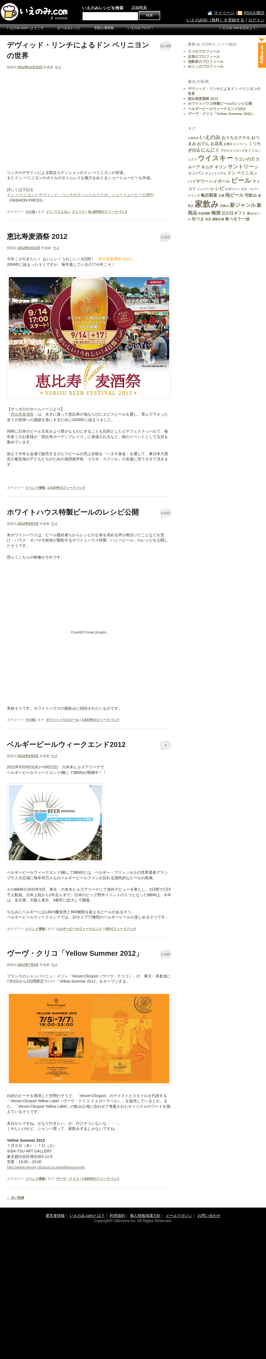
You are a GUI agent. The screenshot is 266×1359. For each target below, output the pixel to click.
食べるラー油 (237, 219)
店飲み (224, 205)
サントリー (241, 166)
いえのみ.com (34, 11)
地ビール (234, 195)
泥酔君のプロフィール (205, 62)
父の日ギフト (233, 213)
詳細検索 (139, 7)
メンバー (203, 189)
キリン (220, 167)
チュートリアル (215, 173)
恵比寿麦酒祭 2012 (37, 236)
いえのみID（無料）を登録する (215, 20)
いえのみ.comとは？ (87, 1215)
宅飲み (251, 195)
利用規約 (117, 1215)
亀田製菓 (209, 195)
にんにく (210, 150)
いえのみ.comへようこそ (25, 28)
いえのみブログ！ (141, 28)
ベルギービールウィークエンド (79, 929)
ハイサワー (198, 181)
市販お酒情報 (104, 28)
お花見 (216, 144)
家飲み (207, 203)
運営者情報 (55, 1215)
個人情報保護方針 (145, 1215)
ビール (241, 180)
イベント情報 (35, 488)
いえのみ (210, 137)
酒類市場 (218, 219)
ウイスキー (215, 158)
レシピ (217, 188)
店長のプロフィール (204, 57)
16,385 (165, 46)
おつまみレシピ (68, 28)
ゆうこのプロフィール (205, 66)
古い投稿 (15, 1198)
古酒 (221, 195)
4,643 (165, 513)
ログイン (256, 20)
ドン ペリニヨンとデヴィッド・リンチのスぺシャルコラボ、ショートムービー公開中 (80, 195)
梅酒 (215, 213)
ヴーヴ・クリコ (67, 1179)
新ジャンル (243, 205)
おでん (203, 144)
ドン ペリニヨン (58, 212)
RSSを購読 (254, 12)
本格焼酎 (204, 213)
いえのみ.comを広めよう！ (239, 28)
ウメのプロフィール (204, 51)
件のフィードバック (108, 212)
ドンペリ (78, 212)
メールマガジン (179, 1215)
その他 (30, 212)
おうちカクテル (236, 138)
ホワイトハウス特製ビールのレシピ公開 (73, 512)
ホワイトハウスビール (62, 720)
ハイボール (219, 181)
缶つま (198, 219)
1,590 (165, 954)
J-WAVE (193, 138)
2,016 (165, 237)
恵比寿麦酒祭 (22, 414)
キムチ (207, 167)
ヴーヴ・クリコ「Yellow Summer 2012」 (75, 953)
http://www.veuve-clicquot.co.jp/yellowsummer (46, 1167)
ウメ (58, 67)
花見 (208, 219)
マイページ (224, 12)
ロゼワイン (232, 189)
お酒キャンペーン (235, 144)
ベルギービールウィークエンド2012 (66, 744)
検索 (149, 15)
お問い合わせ (208, 1215)
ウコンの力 (244, 159)
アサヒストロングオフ (236, 150)
